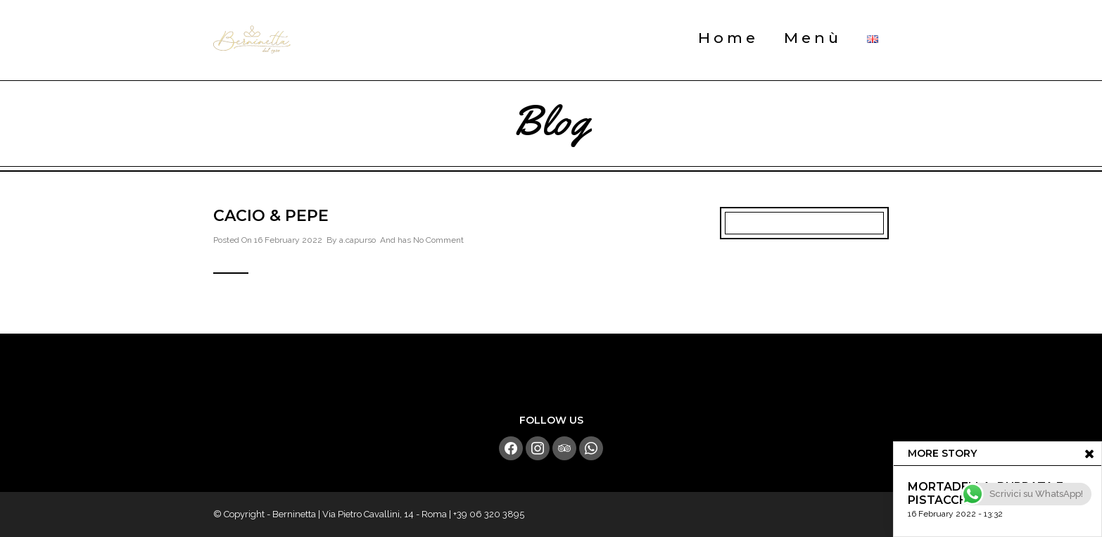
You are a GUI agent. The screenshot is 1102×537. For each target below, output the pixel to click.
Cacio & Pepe (271, 215)
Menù (813, 37)
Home (728, 37)
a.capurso (357, 240)
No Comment (438, 240)
